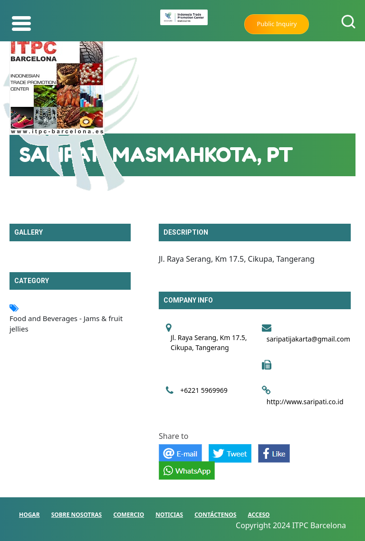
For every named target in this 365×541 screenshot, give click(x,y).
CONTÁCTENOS (215, 515)
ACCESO (259, 515)
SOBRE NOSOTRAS (76, 515)
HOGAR (29, 515)
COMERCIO (128, 515)
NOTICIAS (169, 515)
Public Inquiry (277, 23)
